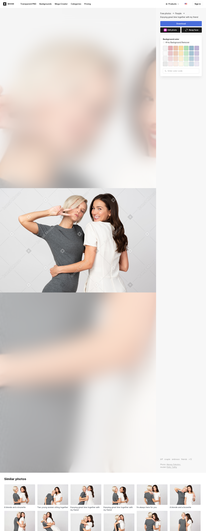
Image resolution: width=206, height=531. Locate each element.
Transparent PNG (28, 4)
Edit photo (170, 30)
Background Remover (179, 42)
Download (181, 24)
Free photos (165, 13)
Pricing (87, 4)
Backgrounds (45, 4)
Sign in (198, 4)
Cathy (174, 467)
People (178, 13)
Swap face (191, 30)
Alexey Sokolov (173, 464)
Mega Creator (61, 4)
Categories (76, 4)
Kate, (169, 467)
